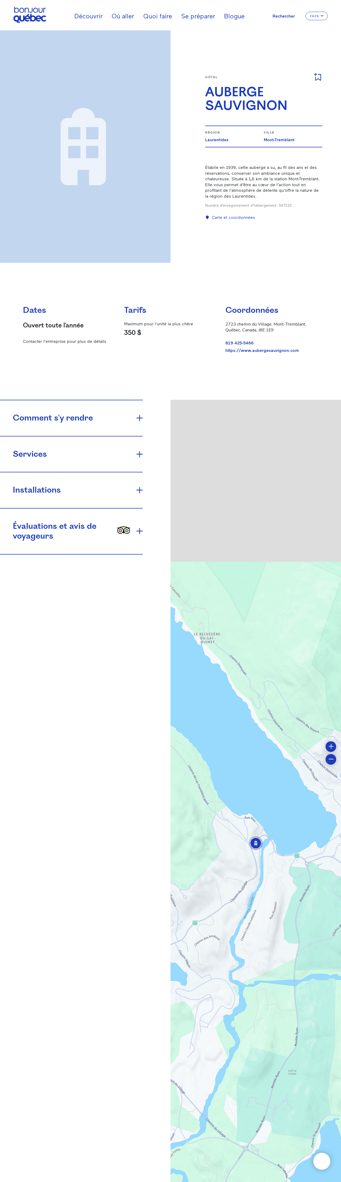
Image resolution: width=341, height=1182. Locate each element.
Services (30, 454)
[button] (256, 843)
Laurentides (217, 139)
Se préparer (198, 16)
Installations (37, 490)
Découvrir (88, 16)
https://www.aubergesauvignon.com (262, 350)
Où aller (123, 16)
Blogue (234, 16)
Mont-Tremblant (279, 139)
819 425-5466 (239, 342)
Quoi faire (157, 16)
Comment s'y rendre (53, 418)
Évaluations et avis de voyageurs (54, 531)
